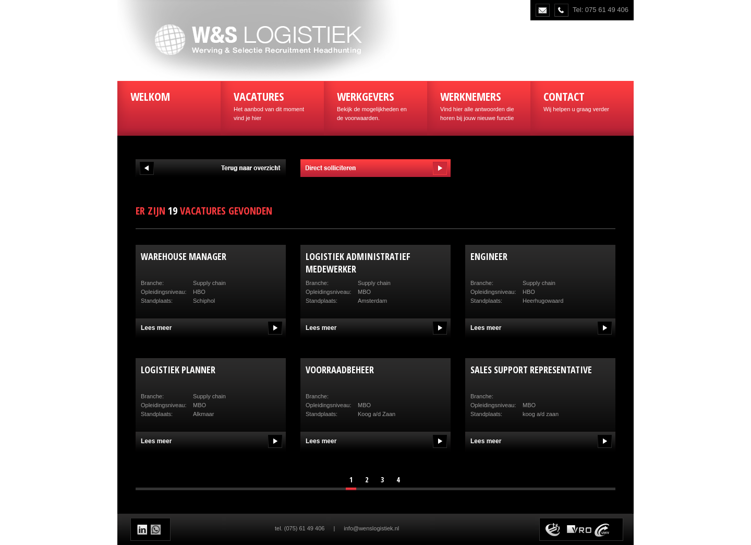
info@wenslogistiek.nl (371, 528)
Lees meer (156, 327)
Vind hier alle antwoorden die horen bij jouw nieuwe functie (478, 104)
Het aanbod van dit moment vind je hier (272, 104)
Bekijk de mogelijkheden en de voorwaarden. (375, 104)
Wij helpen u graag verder (582, 100)
